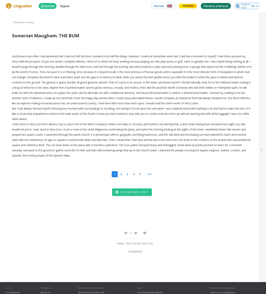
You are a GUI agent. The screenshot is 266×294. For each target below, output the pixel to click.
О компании (13, 292)
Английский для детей (149, 292)
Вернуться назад (23, 22)
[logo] (19, 6)
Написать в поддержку (222, 292)
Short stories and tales (140, 243)
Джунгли (45, 292)
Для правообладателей (91, 292)
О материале (135, 251)
